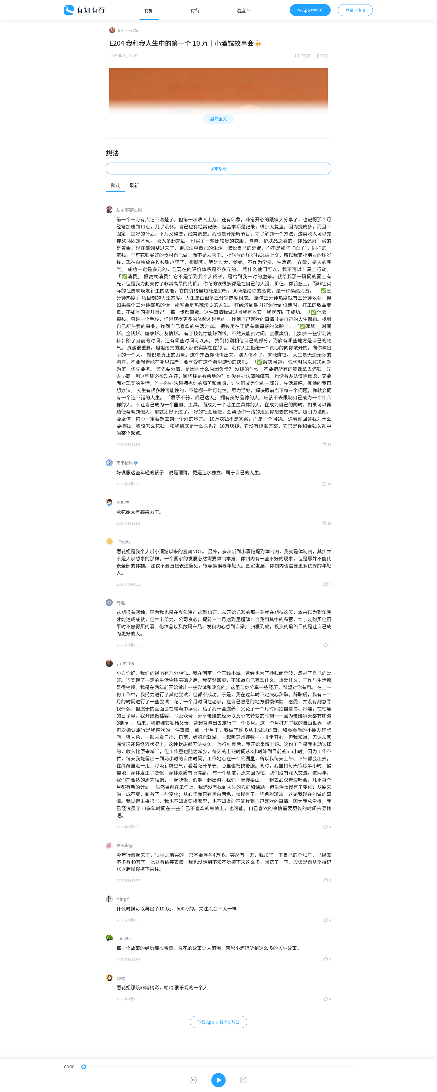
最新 (134, 185)
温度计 (244, 10)
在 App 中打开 (310, 10)
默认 (115, 185)
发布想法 (218, 168)
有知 (149, 10)
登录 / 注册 (355, 10)
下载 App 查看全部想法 (218, 1022)
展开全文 (218, 119)
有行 (195, 10)
